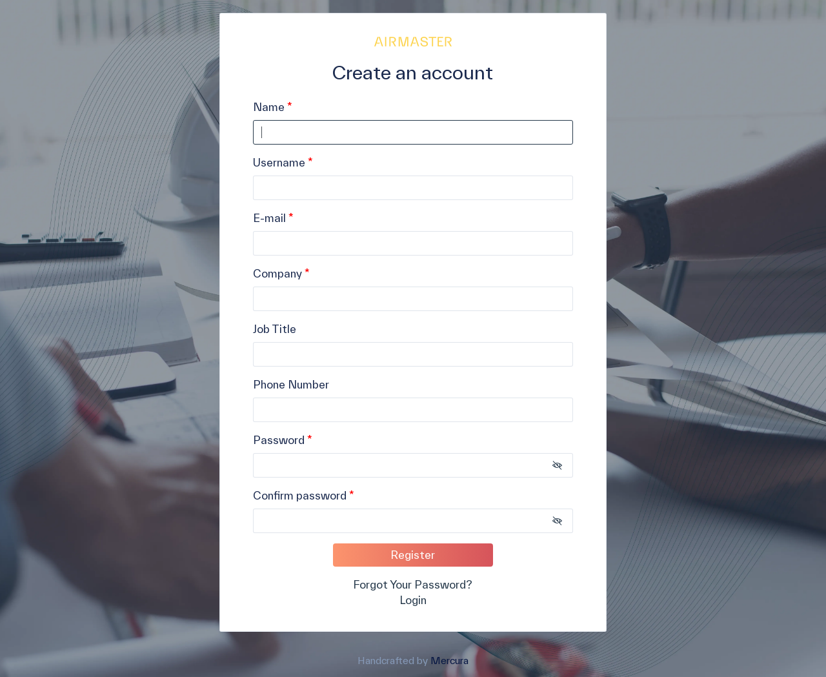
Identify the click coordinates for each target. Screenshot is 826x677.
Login (413, 600)
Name (269, 107)
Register (412, 555)
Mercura (449, 660)
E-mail (269, 218)
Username (279, 162)
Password (279, 440)
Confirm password (300, 495)
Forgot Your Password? (412, 584)
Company (279, 273)
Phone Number (291, 384)
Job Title (274, 329)
